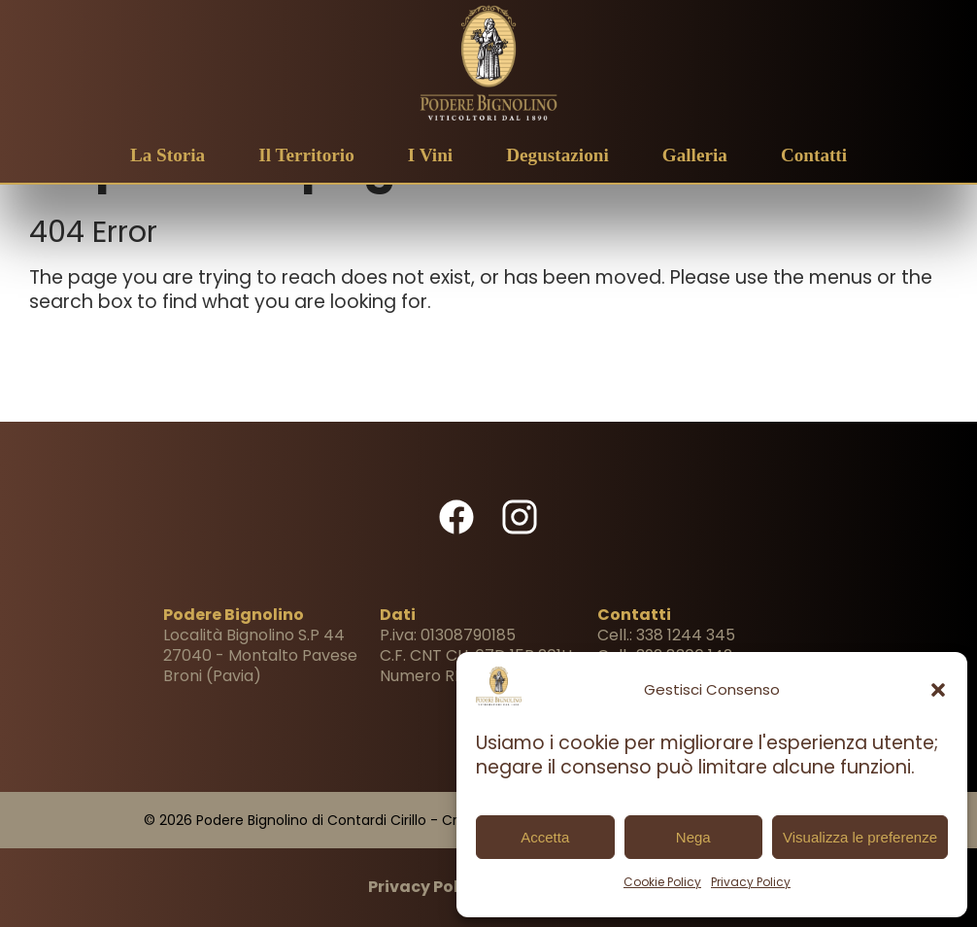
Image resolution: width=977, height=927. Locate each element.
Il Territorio (306, 155)
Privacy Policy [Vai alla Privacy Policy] (425, 887)
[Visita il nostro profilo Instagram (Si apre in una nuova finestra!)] (519, 530)
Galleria (694, 155)
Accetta (545, 837)
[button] (938, 690)
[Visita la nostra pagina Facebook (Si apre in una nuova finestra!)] (456, 530)
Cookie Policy (662, 882)
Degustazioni (557, 155)
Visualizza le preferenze (860, 837)
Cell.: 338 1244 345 (666, 635)
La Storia (167, 155)
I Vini (430, 155)
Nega (693, 837)
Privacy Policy (751, 882)
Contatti (814, 155)
